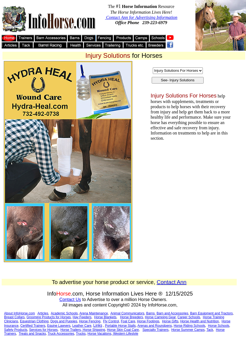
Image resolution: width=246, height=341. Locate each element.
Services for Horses (43, 330)
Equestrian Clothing (34, 321)
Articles (42, 313)
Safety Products (15, 330)
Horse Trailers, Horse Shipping (82, 330)
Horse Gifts (170, 321)
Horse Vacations (99, 334)
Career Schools (188, 317)
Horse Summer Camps (188, 330)
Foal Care (128, 321)
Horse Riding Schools (189, 326)
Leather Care (81, 326)
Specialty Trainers (155, 330)
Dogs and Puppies (63, 321)
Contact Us (70, 299)
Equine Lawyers (58, 326)
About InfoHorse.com (19, 313)
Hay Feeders (82, 317)
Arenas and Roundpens (154, 326)
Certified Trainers (32, 326)
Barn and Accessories (172, 313)
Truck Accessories (61, 334)
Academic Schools (64, 313)
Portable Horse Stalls (120, 326)
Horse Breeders (131, 317)
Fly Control (111, 321)
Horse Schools (218, 326)
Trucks (81, 334)
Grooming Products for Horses (49, 317)
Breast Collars (14, 317)
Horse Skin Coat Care (123, 330)
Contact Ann (171, 282)
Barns (150, 313)
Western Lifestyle (125, 334)
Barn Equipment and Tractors (211, 313)
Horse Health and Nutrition (199, 321)
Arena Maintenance (94, 313)
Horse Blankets (105, 317)
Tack (209, 330)
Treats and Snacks (32, 334)
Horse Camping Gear (160, 317)
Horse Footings (148, 321)
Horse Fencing (89, 321)
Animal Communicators (127, 313)
